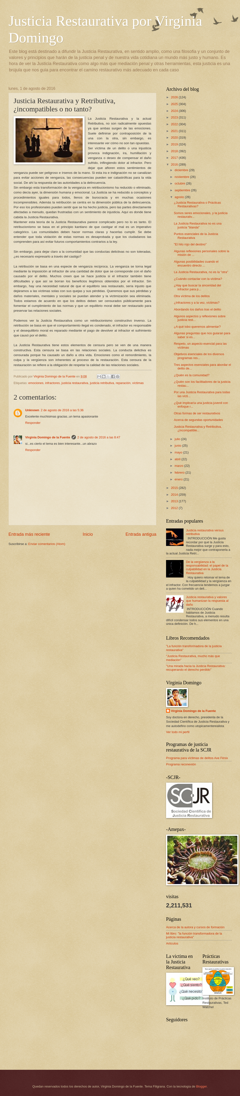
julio (178, 439)
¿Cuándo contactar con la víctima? (198, 279)
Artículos (172, 943)
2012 (175, 508)
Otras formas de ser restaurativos (197, 413)
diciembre (182, 170)
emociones (35, 383)
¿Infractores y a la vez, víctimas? (196, 302)
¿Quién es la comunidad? (191, 375)
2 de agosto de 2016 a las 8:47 (98, 437)
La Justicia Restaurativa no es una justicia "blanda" (198, 225)
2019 (175, 144)
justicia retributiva (102, 383)
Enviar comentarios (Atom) (46, 544)
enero (179, 479)
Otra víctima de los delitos (192, 296)
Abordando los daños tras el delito (197, 309)
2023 (175, 117)
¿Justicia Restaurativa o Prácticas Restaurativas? (197, 204)
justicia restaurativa (75, 383)
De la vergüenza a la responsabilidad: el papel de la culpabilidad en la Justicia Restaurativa (207, 567)
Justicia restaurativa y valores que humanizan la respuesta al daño (207, 600)
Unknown (32, 410)
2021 (175, 131)
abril (178, 459)
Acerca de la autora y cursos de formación (195, 927)
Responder (32, 423)
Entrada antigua (141, 534)
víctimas (138, 383)
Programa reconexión (181, 764)
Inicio (88, 534)
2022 (175, 124)
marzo (179, 466)
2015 (175, 488)
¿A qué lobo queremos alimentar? (197, 326)
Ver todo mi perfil (178, 732)
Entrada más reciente (29, 534)
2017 (175, 157)
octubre (180, 183)
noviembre (182, 177)
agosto (180, 197)
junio (178, 445)
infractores (52, 383)
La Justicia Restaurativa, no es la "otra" (201, 272)
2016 (175, 164)
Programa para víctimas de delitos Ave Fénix (197, 758)
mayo (179, 452)
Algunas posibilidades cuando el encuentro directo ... (196, 263)
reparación (123, 383)
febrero (180, 472)
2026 (175, 97)
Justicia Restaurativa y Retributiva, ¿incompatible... (198, 428)
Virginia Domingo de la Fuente (47, 437)
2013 (175, 501)
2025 (175, 104)
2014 (175, 494)
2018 (175, 151)
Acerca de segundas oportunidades (198, 420)
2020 (175, 137)
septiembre (183, 190)
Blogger (201, 1086)
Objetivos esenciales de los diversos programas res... (199, 356)
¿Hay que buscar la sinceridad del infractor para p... (197, 287)
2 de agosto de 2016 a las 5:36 (62, 410)
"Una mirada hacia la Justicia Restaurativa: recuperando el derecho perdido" (195, 667)
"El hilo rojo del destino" (190, 244)
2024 (175, 111)
